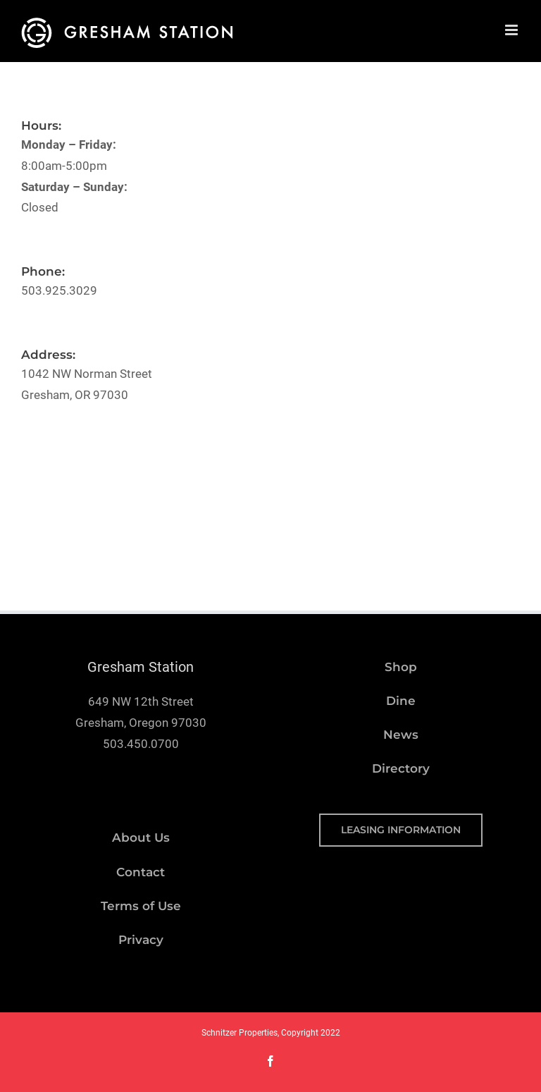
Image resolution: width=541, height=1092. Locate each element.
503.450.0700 (141, 744)
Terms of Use (141, 906)
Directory (401, 768)
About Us (141, 837)
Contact (140, 872)
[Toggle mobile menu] (512, 30)
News (400, 735)
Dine (401, 701)
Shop (401, 667)
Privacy (140, 940)
